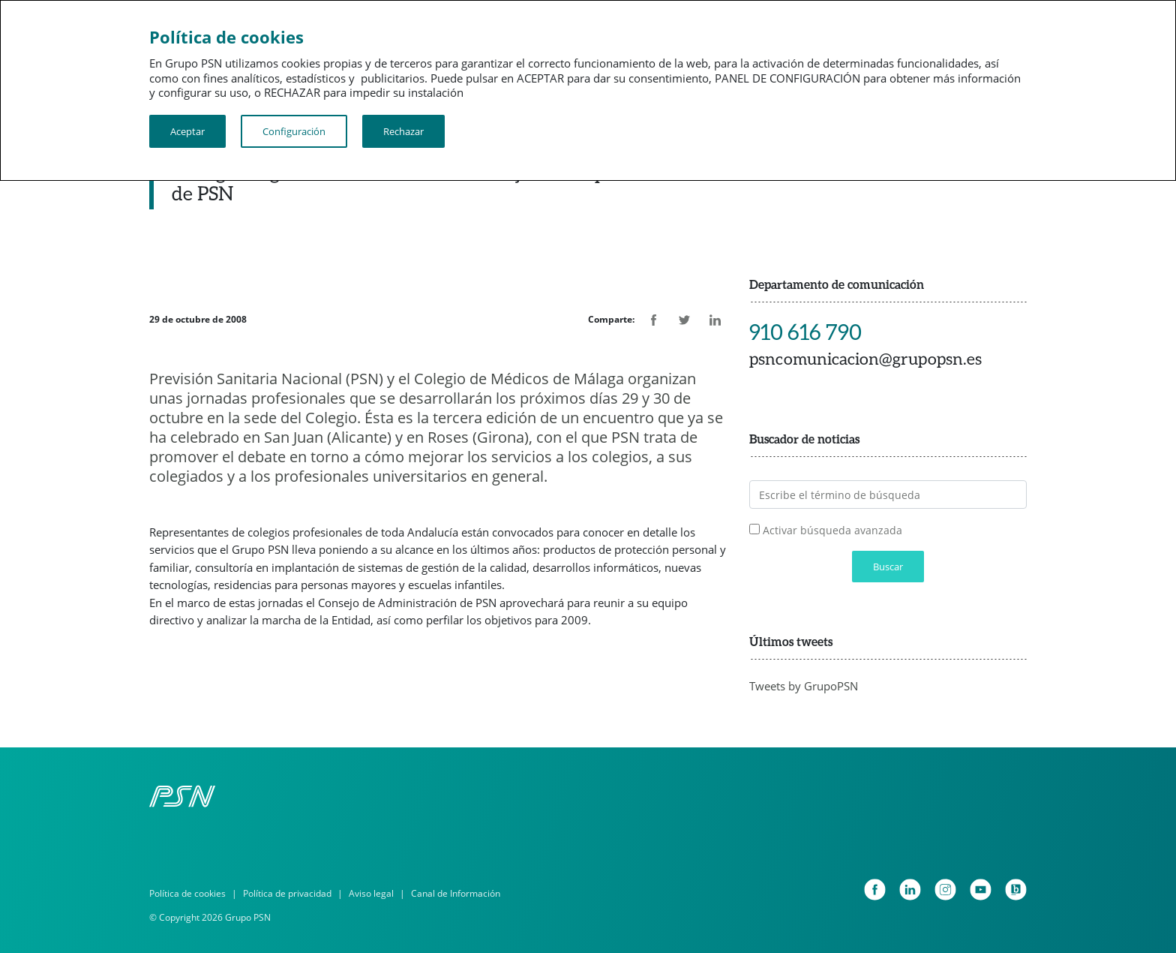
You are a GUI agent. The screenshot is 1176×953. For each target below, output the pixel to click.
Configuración (294, 131)
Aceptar (187, 131)
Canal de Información (455, 893)
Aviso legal (371, 893)
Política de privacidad (287, 893)
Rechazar (403, 131)
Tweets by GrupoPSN (803, 685)
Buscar (888, 566)
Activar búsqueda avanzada (832, 530)
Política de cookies (187, 893)
